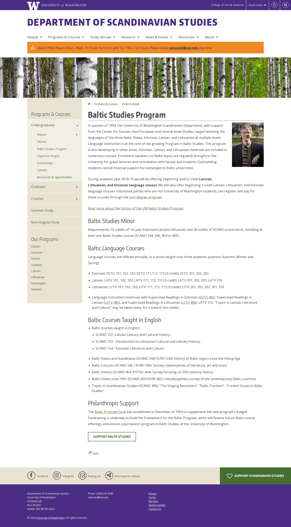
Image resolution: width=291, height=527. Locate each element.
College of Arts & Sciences (227, 5)
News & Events (157, 37)
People (32, 37)
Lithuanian (38, 277)
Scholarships (45, 163)
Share (94, 453)
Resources (186, 37)
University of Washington (50, 518)
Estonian (36, 252)
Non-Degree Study (45, 222)
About (209, 37)
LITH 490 (189, 302)
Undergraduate (130, 103)
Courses (37, 198)
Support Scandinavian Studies (255, 476)
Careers (42, 170)
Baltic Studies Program (52, 149)
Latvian (36, 271)
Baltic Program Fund (110, 412)
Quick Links (256, 5)
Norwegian (38, 283)
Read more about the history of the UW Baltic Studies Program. (136, 208)
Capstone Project (48, 156)
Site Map (153, 501)
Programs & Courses (64, 37)
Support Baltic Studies (112, 436)
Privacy (153, 493)
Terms (152, 497)
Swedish (36, 289)
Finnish (35, 258)
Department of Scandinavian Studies (122, 22)
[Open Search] (285, 5)
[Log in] (274, 5)
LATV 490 (112, 302)
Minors (41, 141)
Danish (35, 246)
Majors (41, 134)
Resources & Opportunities (54, 177)
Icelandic (36, 265)
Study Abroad (100, 37)
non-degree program (145, 197)
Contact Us (155, 509)
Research (128, 37)
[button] (248, 144)
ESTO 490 (206, 297)
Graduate (38, 186)
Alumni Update (157, 505)
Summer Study (42, 210)
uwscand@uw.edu (183, 48)
